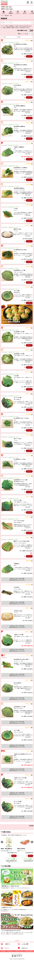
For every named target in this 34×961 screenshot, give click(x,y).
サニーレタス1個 (17, 397)
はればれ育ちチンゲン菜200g (20, 167)
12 (31, 327)
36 (31, 727)
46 (31, 537)
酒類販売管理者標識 (29, 951)
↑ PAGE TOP (17, 940)
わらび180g (16, 587)
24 (31, 40)
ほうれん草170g (17, 85)
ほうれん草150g (17, 682)
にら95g (15, 208)
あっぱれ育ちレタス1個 (19, 331)
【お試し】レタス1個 (18, 634)
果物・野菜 (7, 15)
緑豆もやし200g (17, 229)
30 (31, 102)
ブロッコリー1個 (17, 500)
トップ (2, 15)
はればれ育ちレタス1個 (19, 353)
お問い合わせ (10, 951)
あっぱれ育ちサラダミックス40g (21, 418)
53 (31, 393)
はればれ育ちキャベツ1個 (19, 270)
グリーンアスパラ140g (19, 520)
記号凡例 (31, 825)
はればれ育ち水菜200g (19, 188)
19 (31, 349)
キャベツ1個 (16, 290)
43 (31, 225)
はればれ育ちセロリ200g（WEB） (21, 659)
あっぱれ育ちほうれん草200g (20, 44)
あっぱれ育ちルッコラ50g (19, 459)
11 (31, 81)
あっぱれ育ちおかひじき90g (20, 249)
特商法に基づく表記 (19, 951)
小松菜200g (16, 563)
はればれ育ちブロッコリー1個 (20, 479)
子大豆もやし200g (18, 610)
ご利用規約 (3, 951)
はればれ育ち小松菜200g (19, 126)
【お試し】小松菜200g (19, 147)
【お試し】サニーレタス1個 (20, 777)
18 (31, 517)
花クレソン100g (17, 438)
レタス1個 (16, 375)
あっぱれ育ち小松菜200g (19, 105)
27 (31, 371)
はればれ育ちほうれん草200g (20, 64)
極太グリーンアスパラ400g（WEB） (22, 541)
